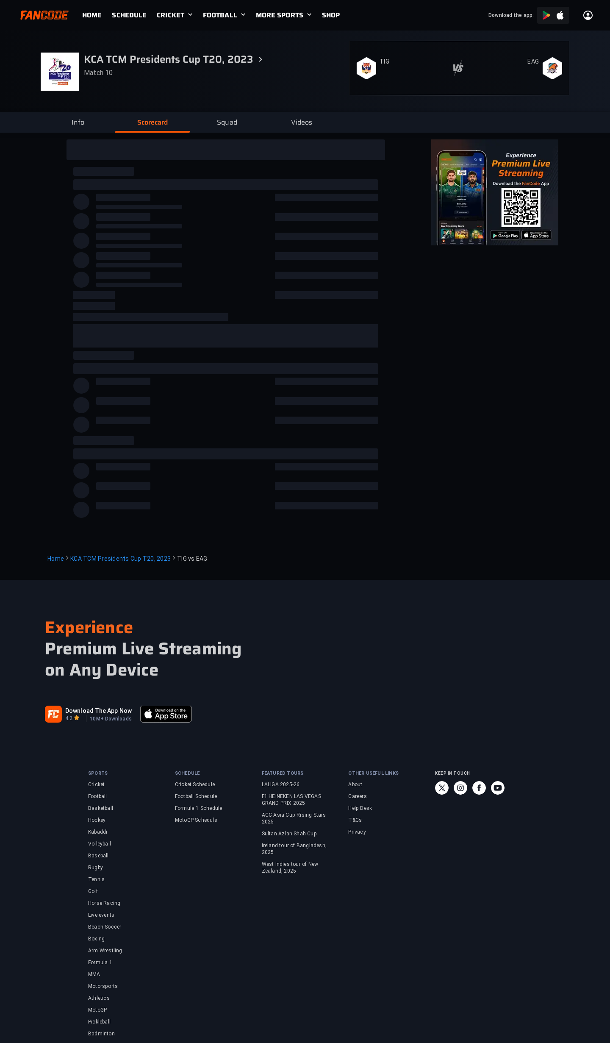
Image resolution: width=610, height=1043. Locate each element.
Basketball (100, 808)
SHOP (331, 15)
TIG (384, 61)
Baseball (98, 856)
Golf (93, 891)
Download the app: (511, 15)
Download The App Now (98, 710)
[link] (97, 15)
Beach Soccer (104, 927)
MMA (94, 974)
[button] (78, 122)
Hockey (96, 820)
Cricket (96, 784)
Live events (101, 915)
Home (55, 558)
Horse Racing (104, 903)
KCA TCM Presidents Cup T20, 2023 (120, 558)
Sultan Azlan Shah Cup (289, 834)
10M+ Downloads (110, 719)
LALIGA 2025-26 (281, 784)
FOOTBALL (220, 15)
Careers (357, 796)
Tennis (96, 879)
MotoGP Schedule (196, 820)
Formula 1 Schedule (198, 808)
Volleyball (99, 844)
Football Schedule (196, 796)
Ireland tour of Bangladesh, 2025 (294, 849)
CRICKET (170, 15)
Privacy (357, 832)
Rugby (95, 868)
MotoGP (97, 1010)
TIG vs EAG (192, 558)
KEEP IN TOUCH (452, 773)
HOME (92, 15)
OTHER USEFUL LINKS (373, 773)
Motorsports (103, 986)
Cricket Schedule (195, 784)
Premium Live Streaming (143, 649)
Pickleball (99, 1022)
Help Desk (360, 808)
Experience (89, 627)
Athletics (99, 998)
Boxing (96, 939)
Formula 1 (100, 962)
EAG (533, 61)
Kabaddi (97, 832)
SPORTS (98, 773)
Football (97, 796)
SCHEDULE (129, 15)
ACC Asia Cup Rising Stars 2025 (294, 818)
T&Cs (355, 820)
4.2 (68, 718)
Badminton (101, 1034)
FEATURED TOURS (283, 773)
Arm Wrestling (105, 951)
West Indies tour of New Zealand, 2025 (290, 867)
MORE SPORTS (279, 15)
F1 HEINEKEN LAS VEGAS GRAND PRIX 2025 (291, 799)
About (355, 784)
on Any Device (102, 670)
